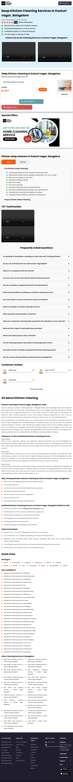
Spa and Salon (5, 747)
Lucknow (65, 560)
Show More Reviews (36, 383)
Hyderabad (38, 557)
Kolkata (15, 560)
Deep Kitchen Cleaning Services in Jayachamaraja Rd (19, 628)
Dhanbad (58, 557)
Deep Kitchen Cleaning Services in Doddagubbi (17, 573)
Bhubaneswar (16, 557)
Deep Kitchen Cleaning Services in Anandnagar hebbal (19, 591)
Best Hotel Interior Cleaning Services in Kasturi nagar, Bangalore (37, 684)
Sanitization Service (6, 757)
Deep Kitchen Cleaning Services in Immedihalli (17, 640)
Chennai (48, 557)
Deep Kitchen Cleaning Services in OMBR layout (17, 588)
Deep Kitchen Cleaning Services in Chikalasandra (18, 643)
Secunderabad (54, 560)
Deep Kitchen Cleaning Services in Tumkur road (17, 637)
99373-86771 (51, 736)
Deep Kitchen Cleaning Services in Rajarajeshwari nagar (20, 625)
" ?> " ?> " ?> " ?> (24, 82)
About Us (18, 749)
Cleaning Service (6, 736)
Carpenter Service (6, 752)
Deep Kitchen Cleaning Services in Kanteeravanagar (19, 585)
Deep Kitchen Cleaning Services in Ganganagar (17, 646)
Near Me (18, 744)
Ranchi (6, 557)
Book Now (64, 94)
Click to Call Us (29, 101)
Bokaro (43, 560)
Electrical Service (6, 749)
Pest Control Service (7, 739)
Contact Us (19, 747)
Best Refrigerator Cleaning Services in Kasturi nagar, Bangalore (37, 666)
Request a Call (52, 102)
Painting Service (5, 742)
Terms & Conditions (21, 736)
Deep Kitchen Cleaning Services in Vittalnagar (17, 582)
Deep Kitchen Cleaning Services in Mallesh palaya (18, 607)
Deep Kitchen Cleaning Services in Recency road (17, 576)
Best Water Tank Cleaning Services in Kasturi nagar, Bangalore (13, 684)
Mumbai (6, 560)
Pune (23, 560)
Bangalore (28, 557)
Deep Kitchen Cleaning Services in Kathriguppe (17, 601)
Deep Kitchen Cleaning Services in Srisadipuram (17, 631)
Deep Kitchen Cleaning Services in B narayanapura (18, 610)
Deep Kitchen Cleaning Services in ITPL (14, 579)
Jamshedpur (33, 560)
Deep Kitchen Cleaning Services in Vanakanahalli (18, 598)
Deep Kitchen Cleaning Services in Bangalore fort (18, 619)
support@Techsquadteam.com (54, 741)
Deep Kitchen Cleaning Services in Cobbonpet (17, 567)
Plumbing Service (6, 755)
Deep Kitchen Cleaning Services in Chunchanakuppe (19, 634)
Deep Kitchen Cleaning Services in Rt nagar (16, 594)
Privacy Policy (20, 739)
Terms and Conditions (64, 777)
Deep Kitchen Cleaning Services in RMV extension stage (19, 622)
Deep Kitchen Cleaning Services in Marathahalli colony (19, 570)
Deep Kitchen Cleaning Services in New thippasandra (19, 604)
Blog (17, 742)
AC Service (4, 744)
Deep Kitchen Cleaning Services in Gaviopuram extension (20, 613)
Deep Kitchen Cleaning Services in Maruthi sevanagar (19, 616)
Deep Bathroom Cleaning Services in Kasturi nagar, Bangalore (13, 697)
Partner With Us (20, 755)
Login (17, 752)
